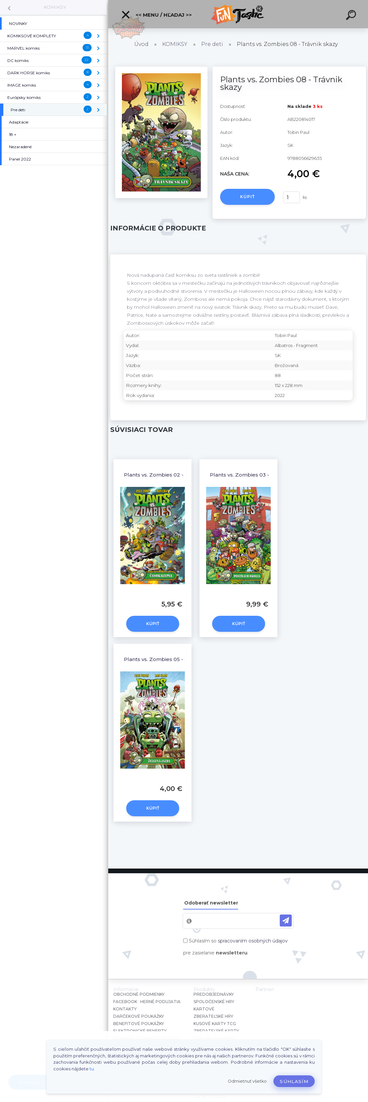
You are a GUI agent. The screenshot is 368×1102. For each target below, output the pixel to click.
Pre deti (212, 44)
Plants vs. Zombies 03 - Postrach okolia (260, 475)
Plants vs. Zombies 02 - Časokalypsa (170, 475)
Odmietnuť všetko (247, 1081)
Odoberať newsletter (211, 903)
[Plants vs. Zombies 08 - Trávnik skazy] (161, 69)
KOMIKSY (55, 7)
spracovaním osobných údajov (253, 941)
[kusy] (291, 197)
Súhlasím (294, 1081)
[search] (352, 16)
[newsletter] (286, 920)
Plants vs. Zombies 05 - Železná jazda (172, 659)
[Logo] (238, 14)
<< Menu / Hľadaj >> (156, 15)
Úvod (141, 44)
